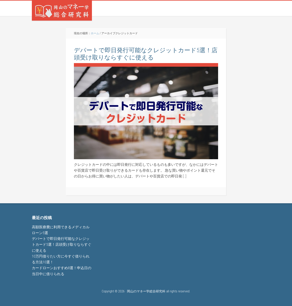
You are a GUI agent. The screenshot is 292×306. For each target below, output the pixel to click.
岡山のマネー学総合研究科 (62, 11)
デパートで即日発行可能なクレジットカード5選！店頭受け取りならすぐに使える (145, 54)
